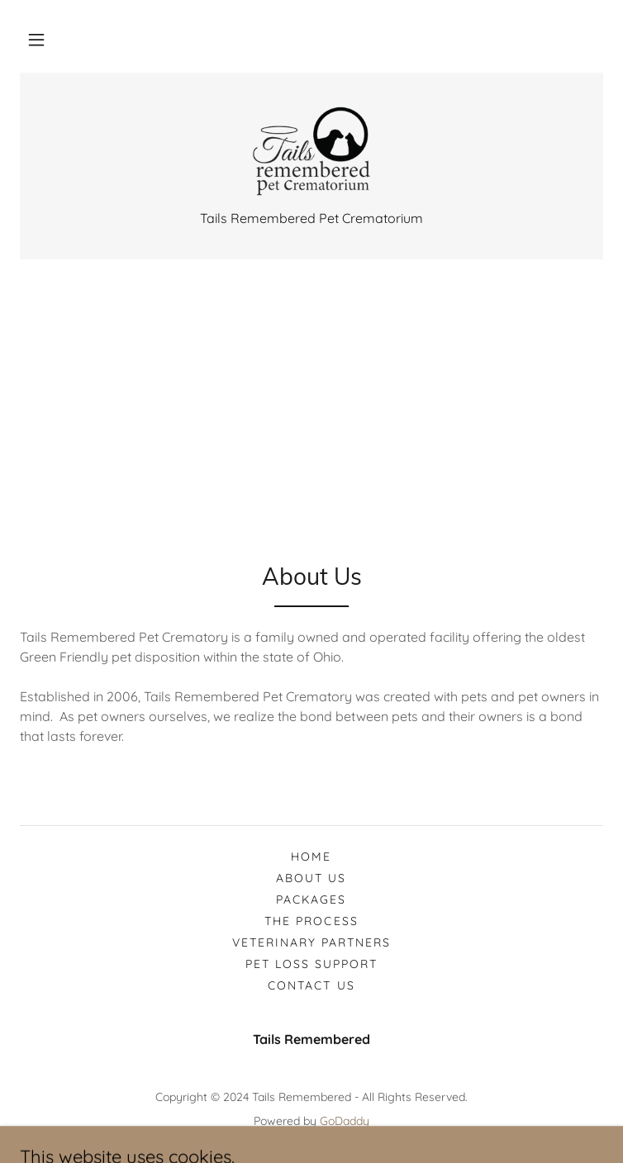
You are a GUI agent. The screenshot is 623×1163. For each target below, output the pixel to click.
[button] (36, 39)
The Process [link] (311, 921)
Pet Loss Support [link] (311, 964)
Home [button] (311, 856)
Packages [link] (311, 899)
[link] (312, 151)
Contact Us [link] (311, 985)
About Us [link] (311, 878)
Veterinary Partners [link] (311, 942)
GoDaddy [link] (344, 1120)
